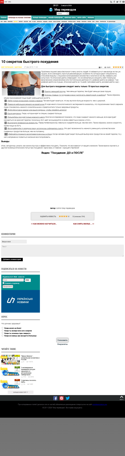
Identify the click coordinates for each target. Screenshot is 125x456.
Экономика (10, 21)
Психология (83, 21)
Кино (30, 21)
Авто (2, 21)
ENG (9, 2)
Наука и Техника (56, 21)
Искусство (26, 21)
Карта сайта (81, 18)
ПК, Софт (34, 21)
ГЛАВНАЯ (4, 18)
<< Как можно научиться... (44, 224)
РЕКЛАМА (91, 18)
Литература (39, 21)
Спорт (93, 21)
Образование (64, 21)
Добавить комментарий (12, 259)
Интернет (21, 21)
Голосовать (62, 340)
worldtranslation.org (99, 404)
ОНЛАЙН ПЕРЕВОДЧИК (55, 18)
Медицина (45, 21)
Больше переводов (39, 18)
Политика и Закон (72, 21)
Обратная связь (70, 18)
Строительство (103, 21)
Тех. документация (111, 21)
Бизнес (5, 21)
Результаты (62, 344)
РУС (2, 2)
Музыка (50, 21)
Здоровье (16, 21)
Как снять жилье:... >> (83, 224)
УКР (6, 2)
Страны (97, 21)
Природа (78, 21)
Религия (89, 21)
